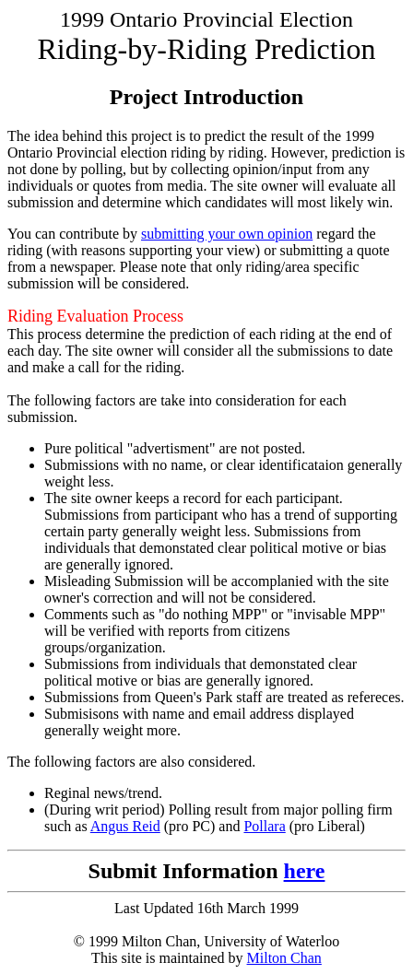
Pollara (264, 826)
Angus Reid (125, 826)
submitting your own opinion (227, 233)
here (304, 871)
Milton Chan (284, 958)
